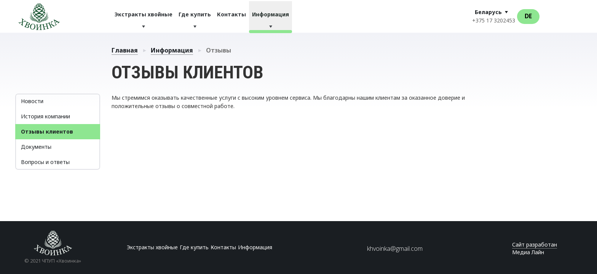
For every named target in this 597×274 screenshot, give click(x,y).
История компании (45, 116)
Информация (270, 14)
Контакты (231, 14)
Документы (36, 146)
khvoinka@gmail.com (395, 248)
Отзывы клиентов (47, 131)
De (528, 16)
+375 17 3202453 (493, 20)
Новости (32, 101)
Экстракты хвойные (143, 14)
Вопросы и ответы (45, 162)
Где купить (195, 14)
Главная (125, 50)
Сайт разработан (534, 244)
